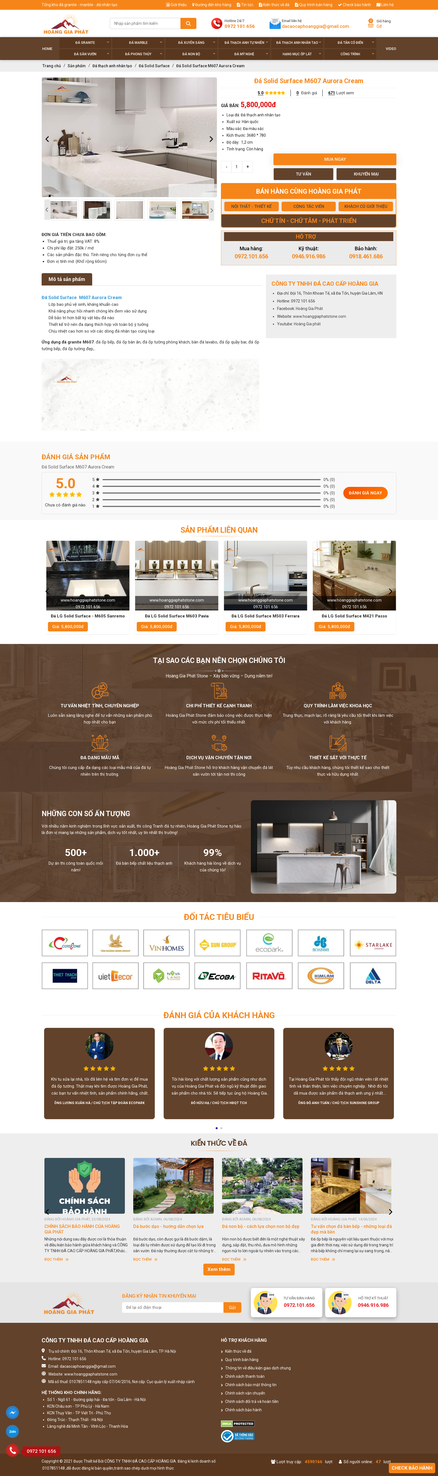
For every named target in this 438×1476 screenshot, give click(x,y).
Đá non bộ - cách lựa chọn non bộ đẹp (349, 1226)
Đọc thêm (56, 1259)
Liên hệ (385, 5)
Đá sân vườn (91, 54)
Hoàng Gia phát (307, 324)
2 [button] (221, 1130)
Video (391, 49)
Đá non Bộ (198, 54)
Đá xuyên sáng (196, 42)
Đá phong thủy (143, 54)
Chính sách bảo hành (241, 1410)
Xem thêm (219, 1269)
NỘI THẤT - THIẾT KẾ (251, 206)
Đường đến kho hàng (211, 5)
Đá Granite (92, 42)
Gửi (232, 1307)
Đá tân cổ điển (356, 42)
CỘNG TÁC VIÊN (308, 206)
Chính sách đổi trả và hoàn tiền (249, 1401)
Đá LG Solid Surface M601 (86, 616)
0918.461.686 (366, 256)
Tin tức (245, 5)
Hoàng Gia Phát (309, 308)
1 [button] (217, 1130)
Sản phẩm (77, 66)
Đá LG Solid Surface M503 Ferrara (353, 616)
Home (47, 49)
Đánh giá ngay (365, 493)
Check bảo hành (354, 5)
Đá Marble (145, 42)
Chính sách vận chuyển (243, 1393)
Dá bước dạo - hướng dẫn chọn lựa (257, 1226)
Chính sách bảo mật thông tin (249, 1385)
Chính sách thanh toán (243, 1376)
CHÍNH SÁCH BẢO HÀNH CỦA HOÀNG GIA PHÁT (171, 1229)
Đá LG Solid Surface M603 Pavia (264, 616)
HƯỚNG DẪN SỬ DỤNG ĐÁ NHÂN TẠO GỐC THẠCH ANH (82, 1229)
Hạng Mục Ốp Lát (302, 54)
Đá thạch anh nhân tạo (298, 42)
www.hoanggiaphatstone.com (319, 316)
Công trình (357, 54)
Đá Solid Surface (154, 66)
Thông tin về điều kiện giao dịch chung (256, 1368)
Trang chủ (51, 66)
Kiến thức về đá (274, 5)
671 (331, 93)
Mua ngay (335, 159)
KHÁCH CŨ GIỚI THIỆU (365, 206)
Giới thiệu (176, 5)
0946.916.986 (308, 256)
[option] (129, 137)
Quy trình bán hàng (313, 5)
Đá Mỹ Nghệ (251, 54)
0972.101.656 (251, 256)
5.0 (260, 93)
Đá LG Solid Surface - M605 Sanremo (175, 616)
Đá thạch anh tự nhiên (246, 42)
